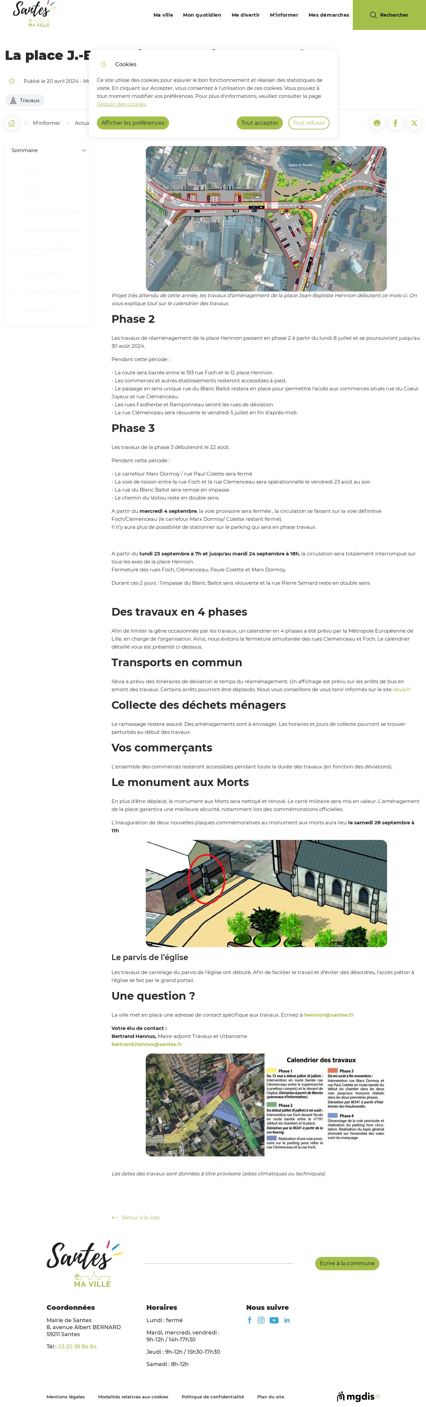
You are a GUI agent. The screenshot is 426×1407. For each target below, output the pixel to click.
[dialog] (213, 93)
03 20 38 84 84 (77, 1346)
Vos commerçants (44, 272)
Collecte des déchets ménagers (46, 251)
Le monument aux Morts (52, 292)
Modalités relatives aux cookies (133, 1396)
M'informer (284, 15)
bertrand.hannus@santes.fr (146, 1044)
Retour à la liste (135, 1217)
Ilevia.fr (402, 689)
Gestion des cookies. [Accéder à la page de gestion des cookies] (121, 104)
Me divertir (246, 15)
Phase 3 (30, 192)
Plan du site (270, 1396)
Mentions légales (66, 1396)
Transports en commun (50, 230)
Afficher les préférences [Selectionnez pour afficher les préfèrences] (133, 123)
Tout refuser (309, 123)
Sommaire (49, 150)
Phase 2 (31, 172)
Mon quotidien (202, 15)
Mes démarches (329, 15)
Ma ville (163, 15)
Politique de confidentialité (213, 1396)
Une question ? (40, 311)
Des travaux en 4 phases (51, 211)
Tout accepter (259, 123)
